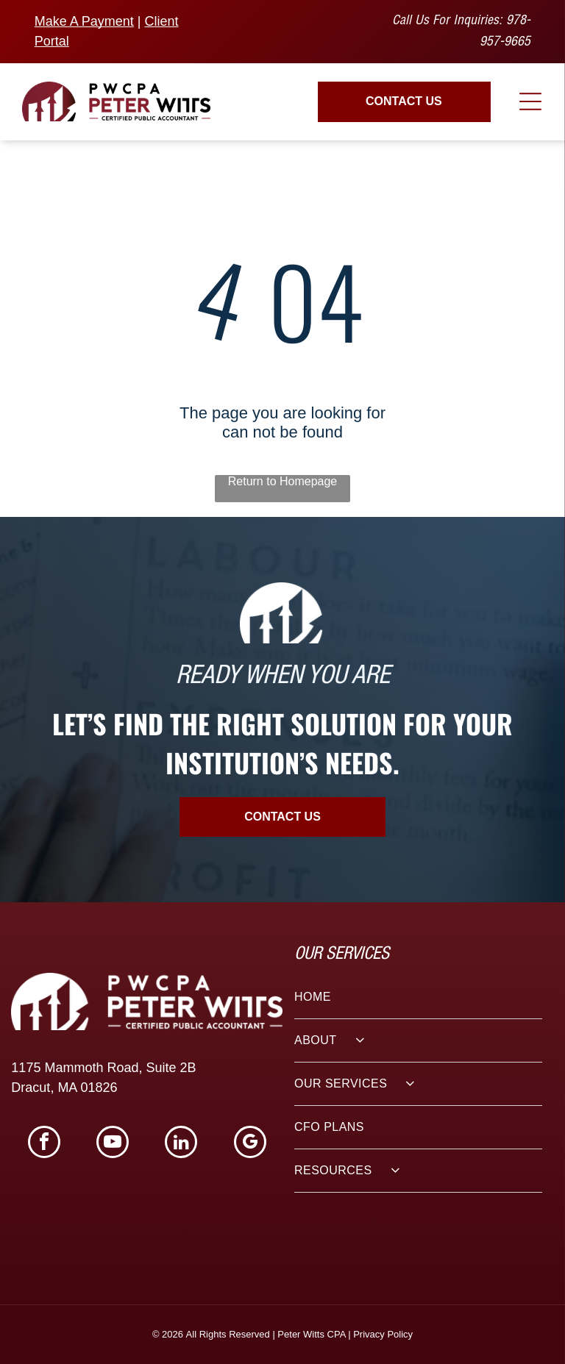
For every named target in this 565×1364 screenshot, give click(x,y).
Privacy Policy (383, 1334)
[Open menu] (530, 101)
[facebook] (44, 1144)
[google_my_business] (250, 1144)
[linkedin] (181, 1144)
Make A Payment (84, 21)
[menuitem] (418, 997)
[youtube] (112, 1144)
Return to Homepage (283, 481)
